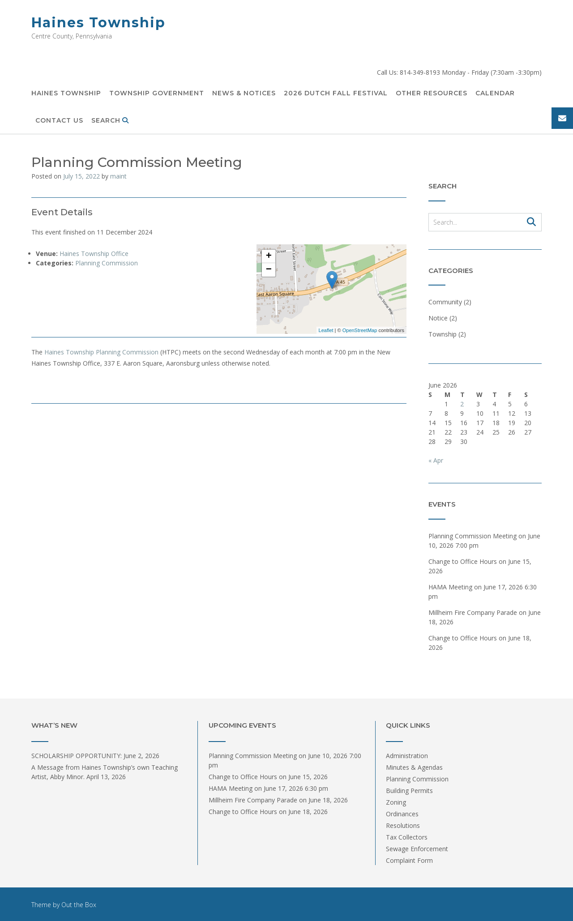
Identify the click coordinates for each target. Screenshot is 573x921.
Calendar (495, 93)
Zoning (396, 802)
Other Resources (431, 93)
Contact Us (59, 120)
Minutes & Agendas (414, 767)
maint (118, 176)
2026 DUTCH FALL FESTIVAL (336, 93)
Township (442, 334)
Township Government (156, 93)
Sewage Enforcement (417, 848)
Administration (407, 755)
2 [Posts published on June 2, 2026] (462, 404)
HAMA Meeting (450, 587)
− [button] (269, 270)
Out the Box (78, 904)
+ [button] (269, 256)
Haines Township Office (94, 253)
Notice (438, 318)
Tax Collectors (407, 837)
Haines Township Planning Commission (101, 352)
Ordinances (402, 814)
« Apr (435, 460)
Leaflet (326, 330)
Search (110, 120)
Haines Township (98, 22)
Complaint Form (409, 860)
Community (445, 302)
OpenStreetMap (359, 330)
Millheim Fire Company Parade (472, 612)
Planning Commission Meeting (472, 536)
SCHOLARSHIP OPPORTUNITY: (76, 755)
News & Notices (244, 93)
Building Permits (409, 790)
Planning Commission (106, 263)
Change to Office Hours (462, 561)
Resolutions (403, 825)
